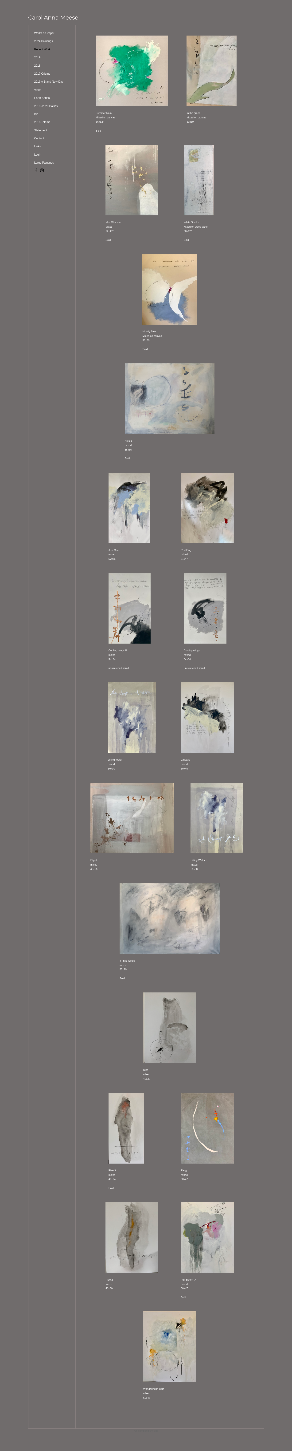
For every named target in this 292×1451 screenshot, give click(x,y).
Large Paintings (44, 162)
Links (37, 146)
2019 (37, 57)
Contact (39, 138)
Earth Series (42, 98)
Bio (36, 114)
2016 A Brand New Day (48, 81)
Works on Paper (44, 33)
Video (37, 90)
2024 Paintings (43, 41)
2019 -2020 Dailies (46, 106)
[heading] (53, 17)
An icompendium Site (146, 1430)
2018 (37, 65)
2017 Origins (42, 73)
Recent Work (42, 49)
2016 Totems (42, 122)
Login (37, 154)
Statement (40, 130)
